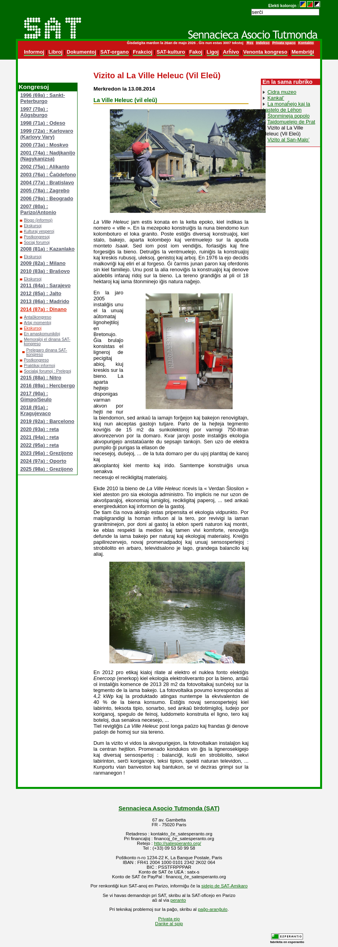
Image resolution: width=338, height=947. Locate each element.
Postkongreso (36, 360)
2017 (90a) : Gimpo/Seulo (36, 396)
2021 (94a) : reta (39, 437)
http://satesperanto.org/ (177, 843)
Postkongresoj (37, 237)
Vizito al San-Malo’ (289, 140)
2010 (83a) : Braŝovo (45, 271)
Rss (250, 43)
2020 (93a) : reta (39, 429)
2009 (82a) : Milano (43, 263)
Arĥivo (231, 52)
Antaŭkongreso (37, 317)
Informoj (34, 52)
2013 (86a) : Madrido (44, 301)
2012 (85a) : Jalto (40, 293)
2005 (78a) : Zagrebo (45, 190)
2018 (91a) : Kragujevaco (35, 410)
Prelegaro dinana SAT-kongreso (46, 352)
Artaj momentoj (37, 323)
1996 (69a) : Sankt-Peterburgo (42, 98)
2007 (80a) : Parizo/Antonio (38, 209)
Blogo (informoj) (38, 220)
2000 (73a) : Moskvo (44, 145)
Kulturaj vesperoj (39, 231)
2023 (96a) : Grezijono (46, 453)
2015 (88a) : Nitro (40, 378)
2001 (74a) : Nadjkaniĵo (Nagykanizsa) (47, 156)
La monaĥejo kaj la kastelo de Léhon (286, 107)
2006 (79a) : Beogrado (46, 198)
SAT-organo (114, 52)
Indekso (263, 43)
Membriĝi (302, 52)
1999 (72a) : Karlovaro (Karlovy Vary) (46, 134)
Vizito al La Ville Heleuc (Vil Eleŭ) (283, 131)
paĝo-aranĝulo (212, 909)
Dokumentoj (81, 52)
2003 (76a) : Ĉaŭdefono (48, 175)
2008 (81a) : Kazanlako (47, 249)
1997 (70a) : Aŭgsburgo (34, 112)
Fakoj (195, 52)
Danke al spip (169, 923)
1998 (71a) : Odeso (42, 123)
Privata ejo (169, 918)
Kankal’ (276, 98)
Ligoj (213, 52)
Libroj (56, 52)
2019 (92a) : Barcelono (47, 421)
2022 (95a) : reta (39, 445)
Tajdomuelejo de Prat (291, 122)
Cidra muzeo (282, 92)
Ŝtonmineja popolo (289, 116)
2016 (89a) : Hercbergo (47, 385)
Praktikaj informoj (39, 365)
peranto (178, 900)
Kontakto (306, 43)
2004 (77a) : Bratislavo (47, 183)
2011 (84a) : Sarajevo (45, 285)
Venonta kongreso (265, 52)
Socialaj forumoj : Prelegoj (47, 371)
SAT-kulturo (171, 52)
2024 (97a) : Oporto (43, 461)
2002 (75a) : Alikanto (44, 167)
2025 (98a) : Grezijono (46, 469)
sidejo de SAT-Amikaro (224, 885)
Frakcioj (142, 52)
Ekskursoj (32, 226)
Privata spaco (283, 43)
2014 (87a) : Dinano (43, 309)
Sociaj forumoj (37, 242)
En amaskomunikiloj (42, 334)
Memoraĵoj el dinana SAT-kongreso (47, 341)
